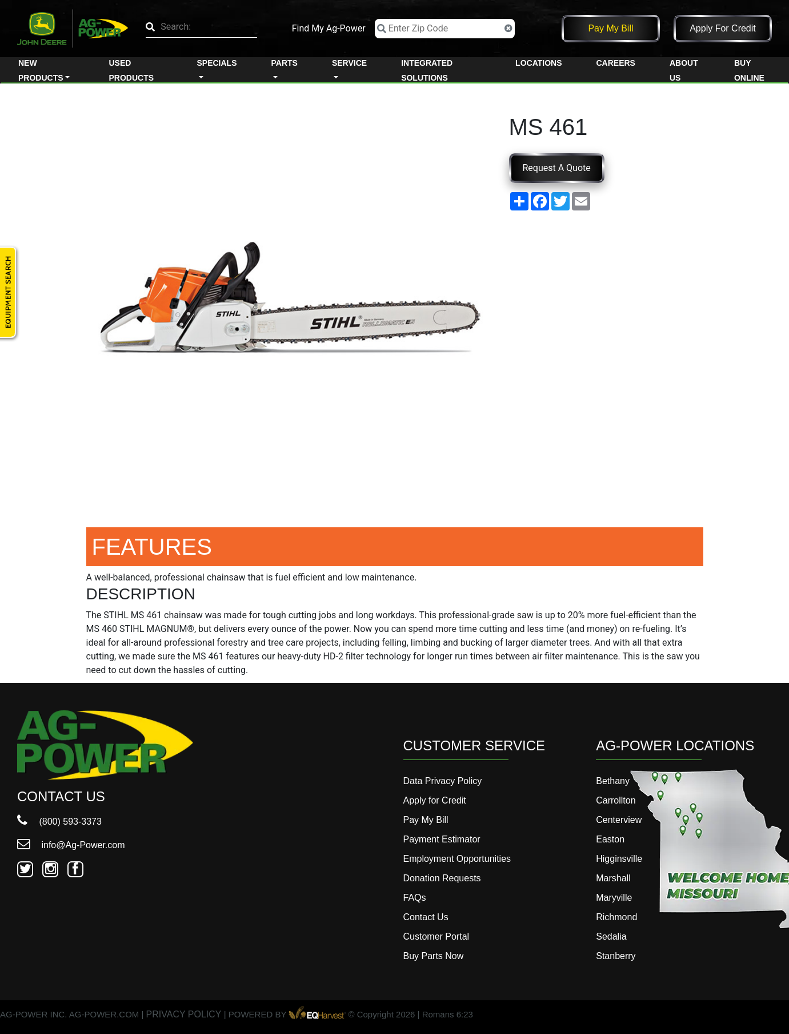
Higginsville (619, 859)
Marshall (613, 878)
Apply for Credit (723, 28)
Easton (610, 839)
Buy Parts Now (433, 956)
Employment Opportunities (457, 859)
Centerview (619, 820)
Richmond (616, 917)
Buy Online (749, 70)
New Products (40, 70)
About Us (684, 70)
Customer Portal (436, 936)
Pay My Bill (610, 28)
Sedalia (611, 936)
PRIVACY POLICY (184, 1015)
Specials (217, 62)
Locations (538, 62)
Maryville (614, 897)
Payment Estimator (441, 839)
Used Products (131, 70)
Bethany (613, 781)
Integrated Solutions (426, 70)
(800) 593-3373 (59, 821)
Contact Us (425, 917)
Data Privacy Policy (442, 781)
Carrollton (615, 800)
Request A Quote (557, 167)
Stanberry (615, 956)
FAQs (414, 897)
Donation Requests (442, 878)
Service (349, 62)
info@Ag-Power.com (71, 845)
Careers (615, 62)
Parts (284, 62)
